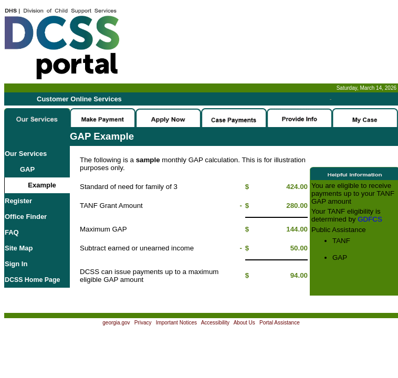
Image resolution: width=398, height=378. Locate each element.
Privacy (143, 323)
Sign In (16, 264)
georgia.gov (116, 323)
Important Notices (176, 323)
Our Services (26, 154)
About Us (244, 323)
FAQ (12, 232)
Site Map (19, 248)
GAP (20, 169)
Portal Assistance (279, 323)
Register (18, 201)
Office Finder (26, 216)
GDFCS (370, 219)
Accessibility (215, 323)
